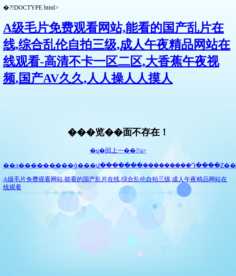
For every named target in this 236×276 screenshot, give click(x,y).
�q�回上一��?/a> (118, 150)
